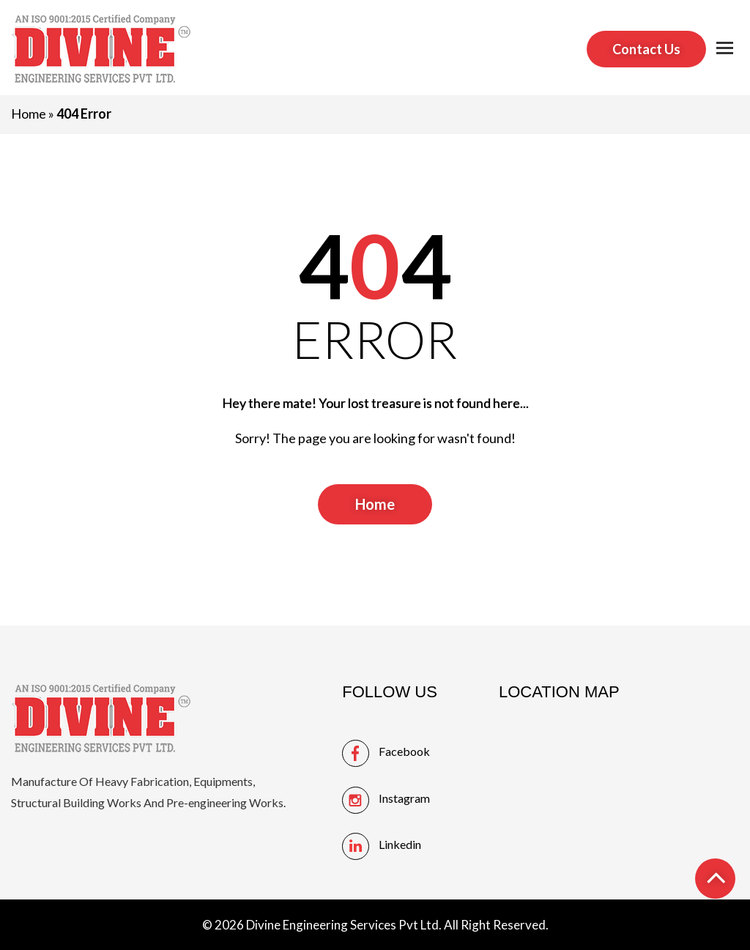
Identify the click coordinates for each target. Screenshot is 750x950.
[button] (724, 48)
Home (28, 114)
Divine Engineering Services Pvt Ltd (342, 925)
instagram (404, 798)
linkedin (400, 844)
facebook (404, 751)
